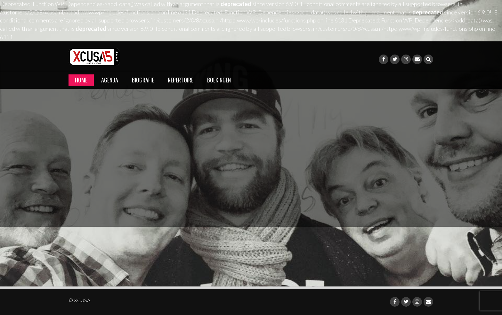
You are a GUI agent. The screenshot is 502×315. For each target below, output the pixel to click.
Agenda (109, 80)
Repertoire (180, 80)
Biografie (143, 80)
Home (81, 80)
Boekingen (219, 80)
